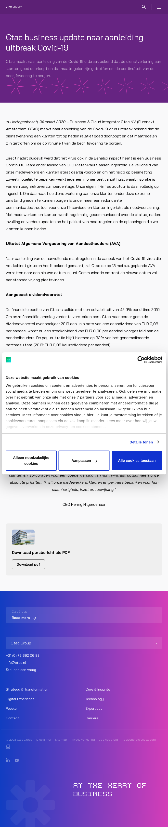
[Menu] (159, 7)
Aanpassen (84, 460)
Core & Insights (98, 689)
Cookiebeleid (108, 739)
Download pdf (28, 564)
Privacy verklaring (83, 739)
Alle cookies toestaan (136, 460)
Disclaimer (43, 739)
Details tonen (141, 442)
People (11, 708)
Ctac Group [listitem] (21, 642)
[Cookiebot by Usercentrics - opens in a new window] (140, 359)
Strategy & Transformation (27, 689)
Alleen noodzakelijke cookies (31, 460)
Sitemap (61, 739)
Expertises (94, 708)
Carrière (92, 718)
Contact (12, 718)
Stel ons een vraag (21, 669)
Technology (95, 699)
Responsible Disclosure (139, 739)
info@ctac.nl (16, 662)
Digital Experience (20, 699)
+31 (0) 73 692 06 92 (22, 655)
